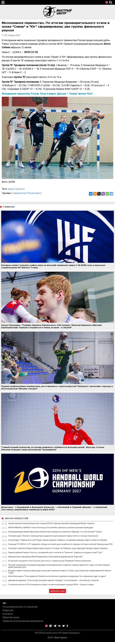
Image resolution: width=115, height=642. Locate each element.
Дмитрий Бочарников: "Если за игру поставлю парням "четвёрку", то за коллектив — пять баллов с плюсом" (53, 580)
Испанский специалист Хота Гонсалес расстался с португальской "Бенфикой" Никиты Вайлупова (49, 561)
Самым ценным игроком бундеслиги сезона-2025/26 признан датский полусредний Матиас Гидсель (51, 523)
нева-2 (11, 189)
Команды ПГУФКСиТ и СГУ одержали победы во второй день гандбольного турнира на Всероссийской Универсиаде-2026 (60, 544)
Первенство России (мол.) (27, 193)
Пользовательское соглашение (19, 606)
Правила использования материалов (22, 621)
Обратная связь (11, 617)
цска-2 (21, 189)
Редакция (7, 610)
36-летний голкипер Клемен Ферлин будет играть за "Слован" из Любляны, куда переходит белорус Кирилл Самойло (58, 548)
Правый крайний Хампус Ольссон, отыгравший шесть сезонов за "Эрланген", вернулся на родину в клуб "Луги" (55, 552)
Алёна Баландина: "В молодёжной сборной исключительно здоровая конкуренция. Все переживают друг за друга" (57, 576)
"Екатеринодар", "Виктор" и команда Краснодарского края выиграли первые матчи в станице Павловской (53, 536)
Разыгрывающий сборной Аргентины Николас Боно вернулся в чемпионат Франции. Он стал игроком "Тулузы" (55, 532)
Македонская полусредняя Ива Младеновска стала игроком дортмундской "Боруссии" (45, 557)
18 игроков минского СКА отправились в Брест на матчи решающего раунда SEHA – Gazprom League (51, 585)
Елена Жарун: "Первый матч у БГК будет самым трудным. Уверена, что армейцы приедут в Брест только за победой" (57, 540)
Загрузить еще (57, 591)
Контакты (7, 613)
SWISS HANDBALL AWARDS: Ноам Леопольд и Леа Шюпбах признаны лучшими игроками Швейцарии (50, 528)
